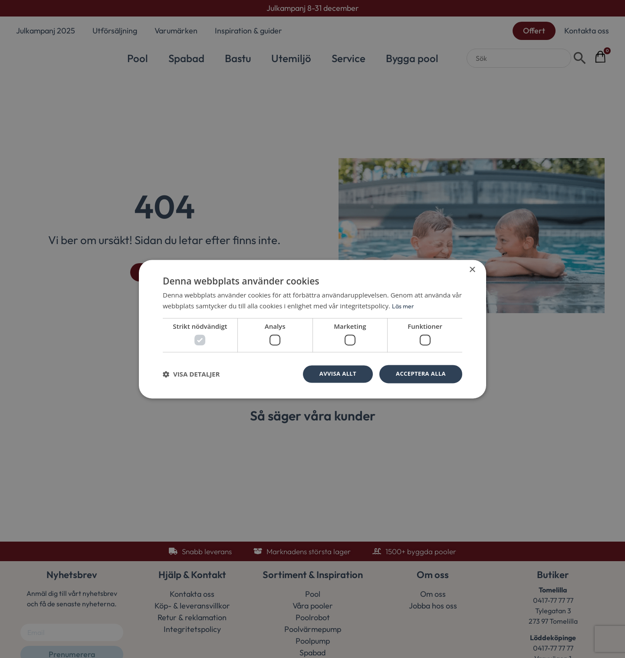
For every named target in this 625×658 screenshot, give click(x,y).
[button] (191, 374)
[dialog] (312, 329)
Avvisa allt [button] (332, 374)
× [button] (472, 269)
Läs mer (403, 305)
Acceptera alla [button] (419, 374)
